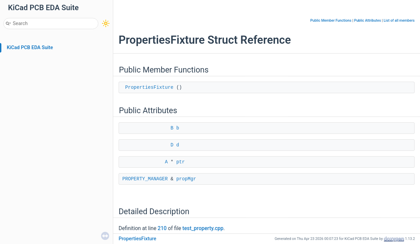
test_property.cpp (203, 228)
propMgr (186, 179)
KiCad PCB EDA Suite (30, 47)
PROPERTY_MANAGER (145, 179)
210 (162, 228)
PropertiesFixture (149, 87)
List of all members (399, 20)
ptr (180, 162)
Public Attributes (367, 20)
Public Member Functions (330, 20)
